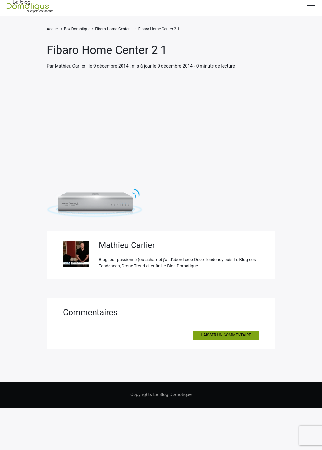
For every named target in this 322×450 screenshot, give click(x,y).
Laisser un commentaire (226, 377)
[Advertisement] (161, 118)
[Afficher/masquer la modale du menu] (311, 8)
